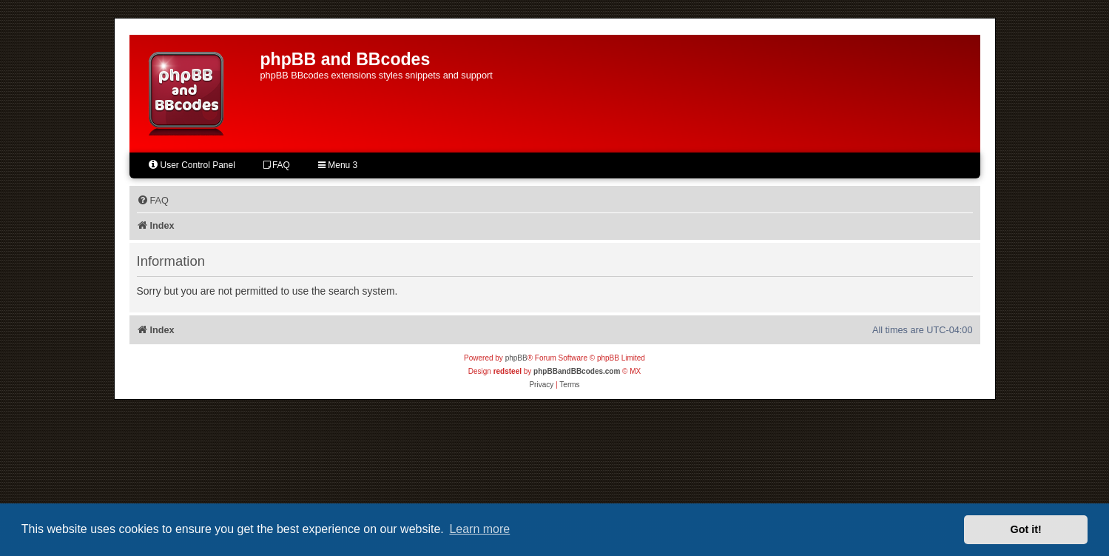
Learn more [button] (479, 529)
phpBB (516, 358)
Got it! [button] (1026, 529)
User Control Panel (191, 164)
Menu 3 (337, 165)
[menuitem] (153, 200)
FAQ (276, 165)
